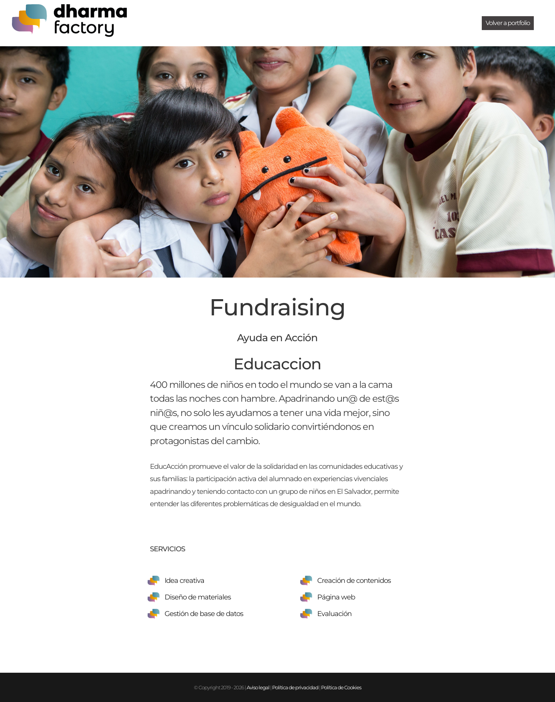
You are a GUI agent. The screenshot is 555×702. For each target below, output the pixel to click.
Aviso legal (258, 687)
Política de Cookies (341, 687)
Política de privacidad (295, 687)
